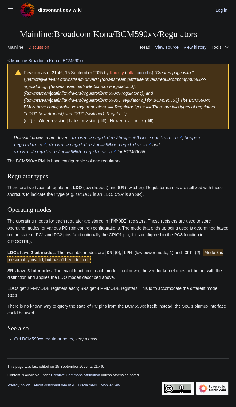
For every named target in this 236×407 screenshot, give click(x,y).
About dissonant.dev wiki (53, 384)
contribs (144, 72)
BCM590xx (73, 60)
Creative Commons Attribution (75, 373)
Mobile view (110, 384)
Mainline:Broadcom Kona (35, 60)
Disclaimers (87, 384)
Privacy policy (18, 384)
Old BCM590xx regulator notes (43, 337)
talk (130, 72)
